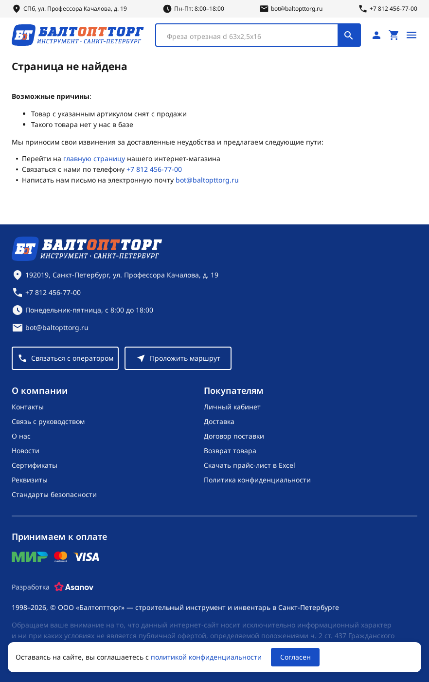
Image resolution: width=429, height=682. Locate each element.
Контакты (28, 406)
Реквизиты (30, 479)
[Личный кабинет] (376, 35)
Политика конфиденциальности (257, 479)
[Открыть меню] (411, 35)
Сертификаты (34, 465)
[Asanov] (74, 587)
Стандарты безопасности (54, 494)
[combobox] (258, 35)
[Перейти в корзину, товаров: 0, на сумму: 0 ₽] (394, 35)
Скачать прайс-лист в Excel (249, 465)
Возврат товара (230, 450)
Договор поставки (234, 436)
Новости (25, 450)
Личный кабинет (232, 406)
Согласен (295, 657)
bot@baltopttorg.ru (207, 179)
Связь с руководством (48, 421)
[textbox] (251, 36)
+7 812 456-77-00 (154, 169)
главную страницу (94, 158)
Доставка (219, 421)
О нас (21, 436)
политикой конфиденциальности (206, 657)
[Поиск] (349, 35)
